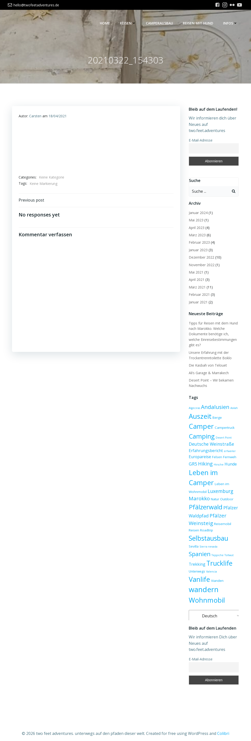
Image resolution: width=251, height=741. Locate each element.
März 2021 (196, 287)
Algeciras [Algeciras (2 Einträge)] (193, 408)
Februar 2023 (198, 242)
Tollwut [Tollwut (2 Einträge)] (205, 556)
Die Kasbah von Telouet (207, 365)
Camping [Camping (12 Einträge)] (201, 436)
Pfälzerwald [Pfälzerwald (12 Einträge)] (205, 507)
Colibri (223, 726)
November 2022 (201, 265)
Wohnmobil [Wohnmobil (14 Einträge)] (206, 594)
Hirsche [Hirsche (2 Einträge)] (218, 465)
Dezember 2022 (200, 257)
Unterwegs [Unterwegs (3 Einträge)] (223, 564)
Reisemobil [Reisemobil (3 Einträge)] (221, 524)
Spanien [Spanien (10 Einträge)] (218, 548)
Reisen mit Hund (199, 23)
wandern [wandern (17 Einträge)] (203, 583)
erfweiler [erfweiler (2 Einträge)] (229, 451)
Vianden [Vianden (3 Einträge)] (228, 575)
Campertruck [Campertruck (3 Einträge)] (224, 428)
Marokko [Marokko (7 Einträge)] (198, 498)
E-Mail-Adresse (200, 140)
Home (105, 23)
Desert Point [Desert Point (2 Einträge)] (223, 438)
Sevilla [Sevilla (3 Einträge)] (233, 540)
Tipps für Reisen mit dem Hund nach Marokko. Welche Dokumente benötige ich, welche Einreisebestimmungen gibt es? (212, 334)
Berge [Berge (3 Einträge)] (216, 418)
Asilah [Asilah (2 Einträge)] (233, 408)
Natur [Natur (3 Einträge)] (214, 499)
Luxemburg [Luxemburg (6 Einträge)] (220, 491)
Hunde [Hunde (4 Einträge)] (230, 464)
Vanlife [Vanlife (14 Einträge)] (210, 573)
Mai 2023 (195, 220)
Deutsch (205, 610)
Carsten (35, 117)
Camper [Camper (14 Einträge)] (200, 426)
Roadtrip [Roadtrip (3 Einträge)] (205, 530)
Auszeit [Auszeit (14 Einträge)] (199, 416)
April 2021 (196, 280)
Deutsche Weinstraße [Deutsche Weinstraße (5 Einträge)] (210, 444)
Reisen (129, 23)
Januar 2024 (197, 213)
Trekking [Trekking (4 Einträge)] (219, 555)
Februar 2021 (198, 295)
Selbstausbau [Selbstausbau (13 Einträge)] (207, 538)
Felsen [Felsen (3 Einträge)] (216, 457)
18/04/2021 (58, 117)
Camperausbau (160, 23)
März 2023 (196, 235)
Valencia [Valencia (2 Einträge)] (193, 575)
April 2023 (196, 228)
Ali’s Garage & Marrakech (208, 373)
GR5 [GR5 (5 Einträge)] (192, 464)
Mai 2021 (195, 272)
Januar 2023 (197, 250)
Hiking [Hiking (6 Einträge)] (204, 464)
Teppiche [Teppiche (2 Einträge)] (194, 556)
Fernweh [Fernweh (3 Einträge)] (229, 457)
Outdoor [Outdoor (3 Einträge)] (226, 499)
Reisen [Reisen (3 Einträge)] (193, 530)
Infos (231, 23)
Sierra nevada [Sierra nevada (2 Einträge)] (197, 549)
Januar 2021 (197, 302)
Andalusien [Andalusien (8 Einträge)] (214, 407)
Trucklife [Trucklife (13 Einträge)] (201, 563)
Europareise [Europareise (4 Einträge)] (199, 457)
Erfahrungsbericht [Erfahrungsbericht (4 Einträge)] (205, 451)
